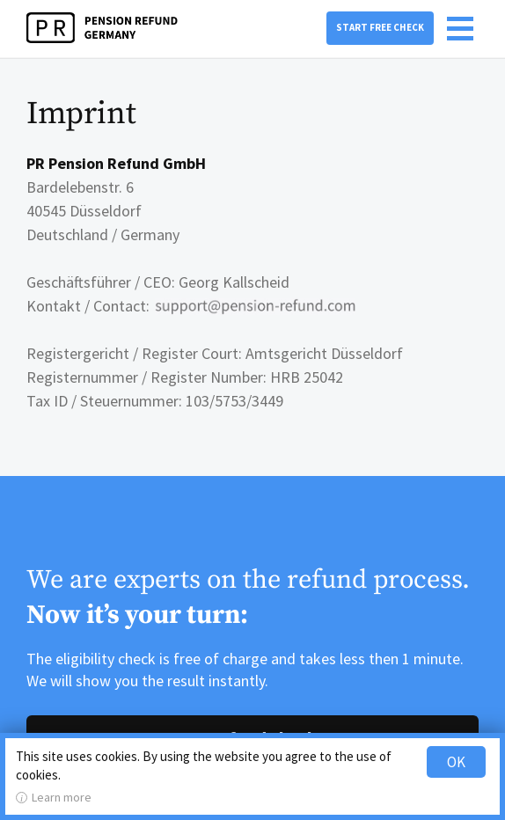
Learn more (61, 797)
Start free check (380, 27)
